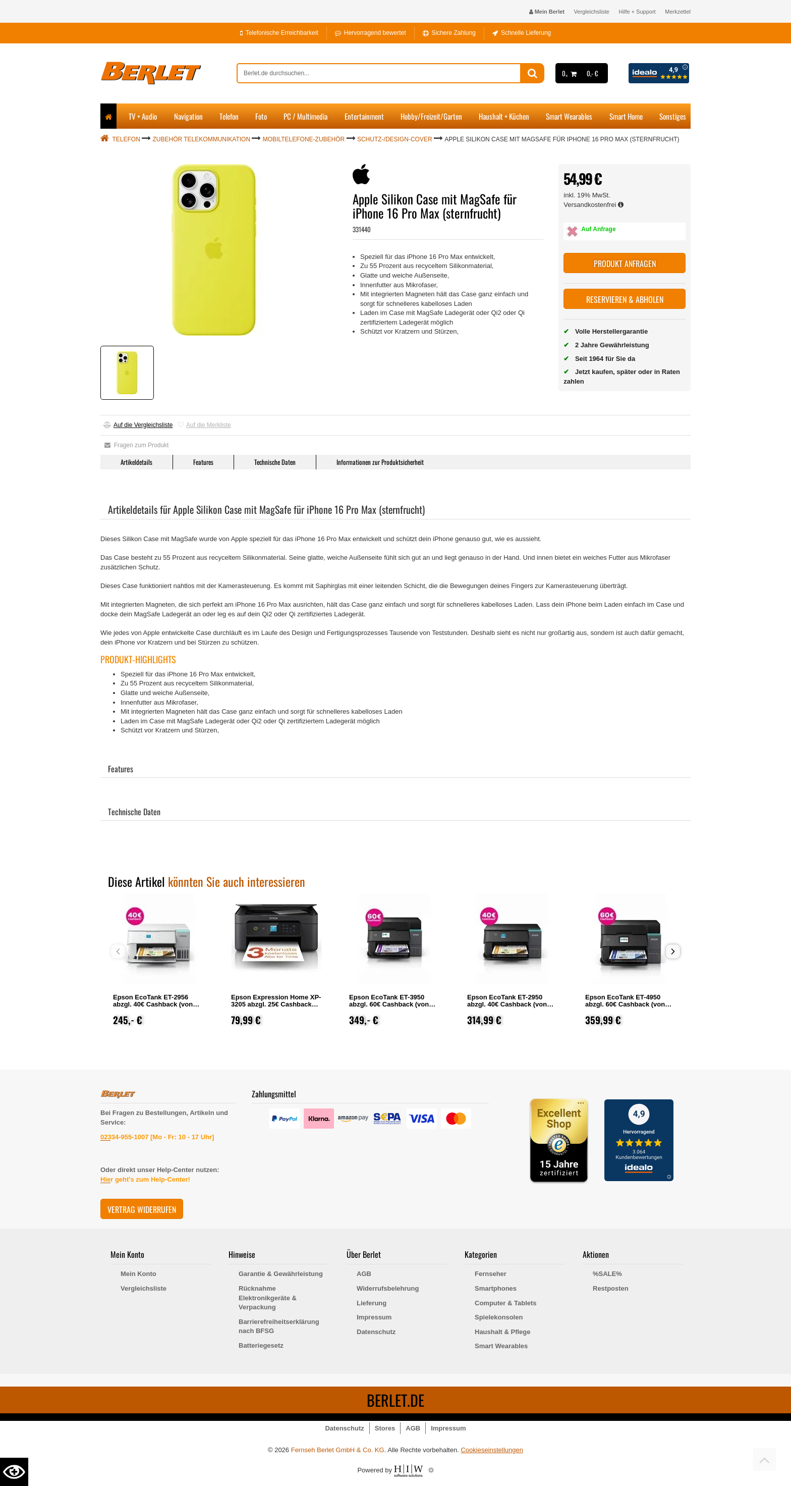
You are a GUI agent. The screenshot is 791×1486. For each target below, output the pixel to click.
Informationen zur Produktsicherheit (380, 462)
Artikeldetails (136, 462)
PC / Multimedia (305, 116)
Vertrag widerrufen (141, 1209)
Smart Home (626, 116)
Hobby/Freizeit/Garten (431, 116)
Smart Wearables (569, 116)
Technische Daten (275, 462)
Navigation (188, 116)
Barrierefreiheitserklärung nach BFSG (279, 1326)
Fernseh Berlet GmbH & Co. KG (337, 1450)
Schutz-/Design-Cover (394, 139)
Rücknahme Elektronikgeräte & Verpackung (268, 1298)
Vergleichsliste (591, 12)
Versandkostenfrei (593, 204)
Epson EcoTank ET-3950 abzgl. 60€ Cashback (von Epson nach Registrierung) (391, 1004)
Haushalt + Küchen (504, 116)
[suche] (379, 73)
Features (203, 462)
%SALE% (607, 1274)
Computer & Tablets (506, 1303)
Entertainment (364, 116)
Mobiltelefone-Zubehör (304, 139)
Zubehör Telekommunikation (202, 139)
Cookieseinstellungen (492, 1450)
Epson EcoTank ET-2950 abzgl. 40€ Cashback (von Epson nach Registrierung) (509, 1004)
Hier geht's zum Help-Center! (145, 1179)
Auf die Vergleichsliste (138, 425)
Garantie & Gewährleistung (281, 1274)
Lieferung (371, 1303)
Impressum (374, 1317)
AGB (364, 1274)
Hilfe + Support (637, 12)
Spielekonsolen (499, 1317)
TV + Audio (143, 116)
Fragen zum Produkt (136, 445)
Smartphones (496, 1288)
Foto (261, 116)
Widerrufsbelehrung (388, 1288)
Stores (385, 1428)
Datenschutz (376, 1332)
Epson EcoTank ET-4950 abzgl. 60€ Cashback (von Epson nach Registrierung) (627, 1004)
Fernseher (490, 1274)
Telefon (229, 116)
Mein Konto (138, 1274)
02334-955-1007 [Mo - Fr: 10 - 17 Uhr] (157, 1137)
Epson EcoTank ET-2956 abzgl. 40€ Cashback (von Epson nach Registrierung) (155, 1004)
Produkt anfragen (625, 263)
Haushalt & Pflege (503, 1332)
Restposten (611, 1288)
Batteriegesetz (261, 1345)
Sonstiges (672, 116)
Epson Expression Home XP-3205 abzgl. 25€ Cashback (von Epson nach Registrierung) (276, 1007)
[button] (673, 951)
